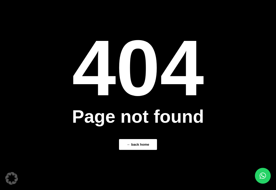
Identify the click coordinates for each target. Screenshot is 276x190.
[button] (11, 178)
